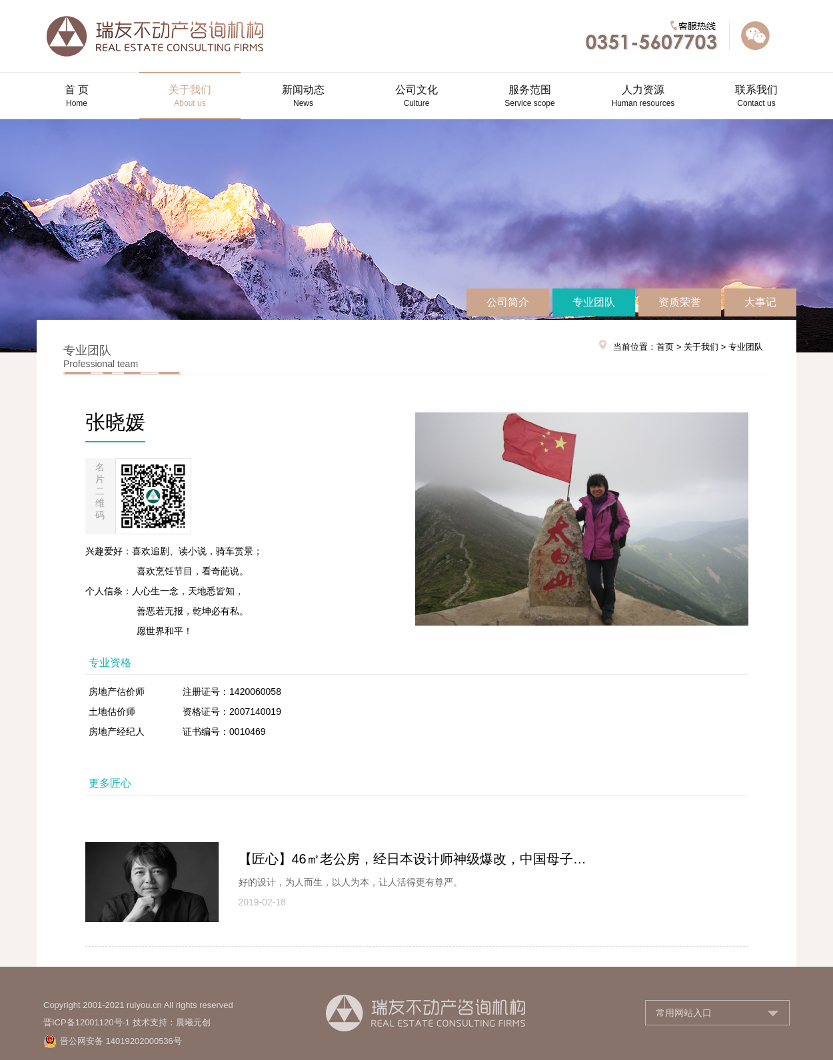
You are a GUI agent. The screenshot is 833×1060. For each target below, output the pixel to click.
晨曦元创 (193, 1022)
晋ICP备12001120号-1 (86, 1022)
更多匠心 (110, 783)
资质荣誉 (679, 302)
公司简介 (507, 302)
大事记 (760, 302)
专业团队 (593, 302)
